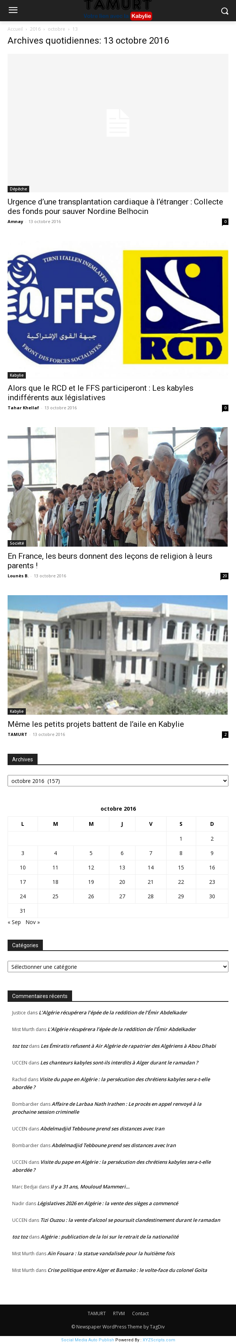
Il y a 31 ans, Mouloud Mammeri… (90, 1186)
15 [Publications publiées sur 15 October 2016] (181, 867)
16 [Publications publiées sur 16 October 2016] (212, 867)
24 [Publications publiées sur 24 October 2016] (23, 896)
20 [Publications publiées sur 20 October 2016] (122, 881)
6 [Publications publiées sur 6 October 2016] (122, 853)
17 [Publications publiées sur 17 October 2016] (23, 881)
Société (17, 543)
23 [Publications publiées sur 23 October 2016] (212, 881)
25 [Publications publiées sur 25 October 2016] (55, 896)
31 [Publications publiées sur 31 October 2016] (23, 910)
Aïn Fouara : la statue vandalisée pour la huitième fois (111, 1253)
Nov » (32, 922)
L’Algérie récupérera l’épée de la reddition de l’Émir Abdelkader (113, 1012)
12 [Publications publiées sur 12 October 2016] (91, 867)
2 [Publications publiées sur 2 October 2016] (212, 838)
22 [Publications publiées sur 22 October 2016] (181, 881)
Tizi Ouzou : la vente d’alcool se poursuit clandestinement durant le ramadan (130, 1220)
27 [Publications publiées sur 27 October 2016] (122, 896)
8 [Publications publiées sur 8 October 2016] (181, 853)
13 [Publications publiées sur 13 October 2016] (122, 867)
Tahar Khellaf (23, 407)
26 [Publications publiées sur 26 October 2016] (91, 896)
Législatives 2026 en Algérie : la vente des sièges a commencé (107, 1203)
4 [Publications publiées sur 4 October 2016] (55, 853)
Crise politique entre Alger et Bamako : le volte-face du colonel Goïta (127, 1270)
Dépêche (18, 189)
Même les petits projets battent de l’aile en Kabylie (96, 724)
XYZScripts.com (159, 1340)
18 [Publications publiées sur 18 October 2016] (55, 881)
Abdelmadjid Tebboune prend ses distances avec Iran (102, 1128)
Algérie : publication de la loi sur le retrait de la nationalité (109, 1236)
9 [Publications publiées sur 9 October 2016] (212, 853)
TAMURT (17, 734)
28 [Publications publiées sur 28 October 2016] (151, 896)
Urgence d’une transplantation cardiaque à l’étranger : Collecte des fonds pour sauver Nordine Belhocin (115, 206)
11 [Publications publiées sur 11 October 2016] (55, 867)
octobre (56, 29)
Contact (140, 1313)
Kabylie (17, 375)
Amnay (15, 221)
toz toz (20, 1045)
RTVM (119, 1313)
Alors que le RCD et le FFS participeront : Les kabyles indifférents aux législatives (101, 393)
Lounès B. (18, 575)
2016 (35, 29)
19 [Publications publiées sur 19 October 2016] (91, 881)
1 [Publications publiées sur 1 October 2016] (181, 838)
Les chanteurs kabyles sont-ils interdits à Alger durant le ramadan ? (119, 1062)
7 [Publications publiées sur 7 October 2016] (150, 853)
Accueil (15, 29)
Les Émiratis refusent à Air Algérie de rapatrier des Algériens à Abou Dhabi (128, 1045)
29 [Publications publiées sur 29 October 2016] (181, 896)
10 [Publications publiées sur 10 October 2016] (23, 867)
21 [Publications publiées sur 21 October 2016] (151, 881)
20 (224, 575)
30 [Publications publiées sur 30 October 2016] (212, 896)
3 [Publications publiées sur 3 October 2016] (22, 853)
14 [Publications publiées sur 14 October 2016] (151, 867)
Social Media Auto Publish (87, 1340)
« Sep (14, 922)
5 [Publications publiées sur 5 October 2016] (91, 853)
